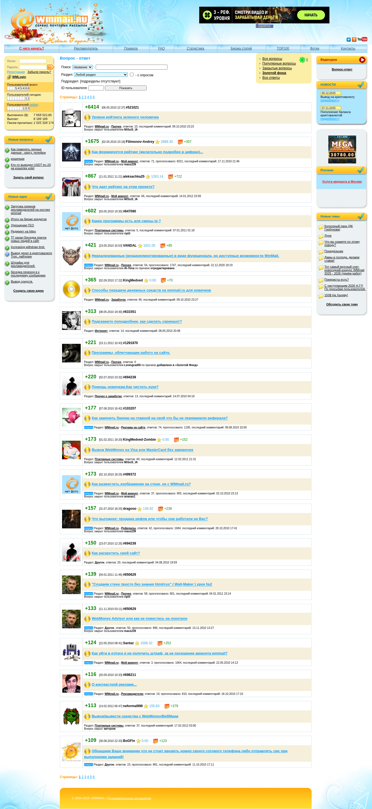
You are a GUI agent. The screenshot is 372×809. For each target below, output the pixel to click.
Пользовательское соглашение (129, 798)
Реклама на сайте (133, 427)
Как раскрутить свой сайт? (116, 553)
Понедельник (333, 251)
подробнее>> (330, 100)
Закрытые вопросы (277, 68)
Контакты (348, 48)
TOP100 (283, 48)
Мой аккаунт (129, 161)
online (33, 104)
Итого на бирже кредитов (28, 219)
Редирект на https (23, 231)
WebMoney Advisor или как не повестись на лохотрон (140, 619)
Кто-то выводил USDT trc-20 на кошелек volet (31, 166)
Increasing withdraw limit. (28, 247)
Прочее (116, 126)
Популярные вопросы (279, 63)
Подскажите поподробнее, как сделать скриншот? (137, 322)
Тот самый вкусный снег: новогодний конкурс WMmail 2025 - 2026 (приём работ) (344, 270)
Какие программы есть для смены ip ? (126, 221)
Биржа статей (241, 48)
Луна (327, 235)
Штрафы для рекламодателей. (23, 264)
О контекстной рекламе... (114, 684)
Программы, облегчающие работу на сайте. (131, 353)
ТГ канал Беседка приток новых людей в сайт (28, 239)
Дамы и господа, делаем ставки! (341, 259)
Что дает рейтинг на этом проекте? (123, 187)
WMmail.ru (102, 126)
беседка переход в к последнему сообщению (28, 273)
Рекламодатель (86, 48)
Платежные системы (109, 230)
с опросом (145, 75)
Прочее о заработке (108, 396)
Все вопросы (272, 59)
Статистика (195, 48)
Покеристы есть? (336, 279)
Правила (131, 48)
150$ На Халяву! (336, 295)
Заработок (118, 299)
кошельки (17, 158)
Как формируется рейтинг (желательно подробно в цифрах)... (147, 152)
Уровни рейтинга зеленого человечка (125, 117)
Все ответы (271, 78)
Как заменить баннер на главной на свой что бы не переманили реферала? (160, 418)
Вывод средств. (22, 281)
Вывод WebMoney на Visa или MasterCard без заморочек (142, 450)
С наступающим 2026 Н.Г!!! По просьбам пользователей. (345, 287)
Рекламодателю (132, 693)
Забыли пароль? (39, 71)
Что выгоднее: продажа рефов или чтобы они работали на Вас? (150, 519)
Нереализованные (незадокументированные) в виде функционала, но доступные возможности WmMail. (185, 256)
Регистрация (16, 71)
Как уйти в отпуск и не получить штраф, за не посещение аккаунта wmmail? (160, 653)
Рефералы (128, 528)
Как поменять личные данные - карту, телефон (28, 151)
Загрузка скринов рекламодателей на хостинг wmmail (30, 210)
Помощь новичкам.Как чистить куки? (125, 387)
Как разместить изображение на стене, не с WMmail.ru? (141, 484)
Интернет (101, 330)
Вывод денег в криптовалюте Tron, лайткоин (31, 254)
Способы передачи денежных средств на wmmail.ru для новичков (151, 290)
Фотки (314, 48)
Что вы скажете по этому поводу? (342, 243)
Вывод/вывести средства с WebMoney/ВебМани (135, 716)
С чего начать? (31, 48)
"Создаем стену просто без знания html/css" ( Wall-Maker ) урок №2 (152, 584)
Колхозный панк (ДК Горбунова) (338, 227)
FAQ (161, 48)
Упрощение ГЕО (22, 225)
